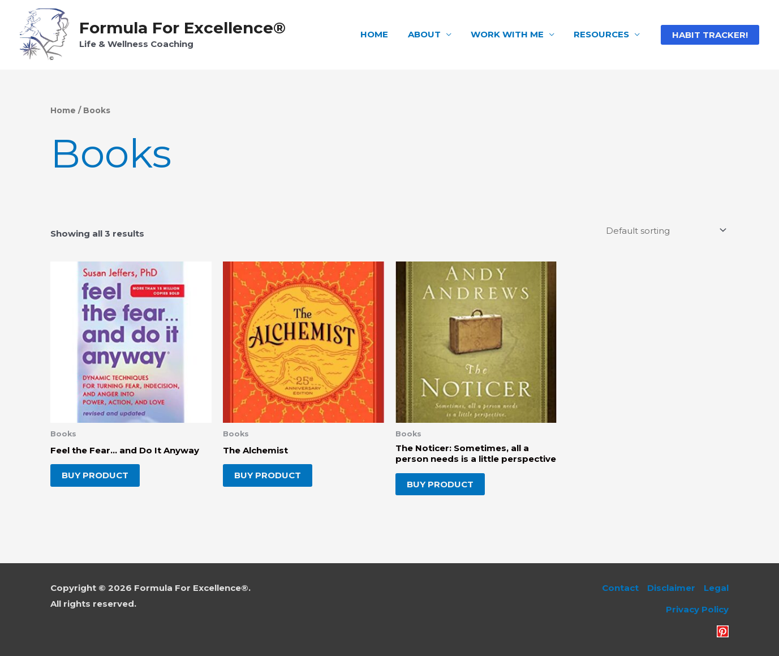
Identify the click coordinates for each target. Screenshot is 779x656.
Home (63, 110)
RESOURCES (602, 34)
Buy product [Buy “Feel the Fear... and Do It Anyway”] (95, 475)
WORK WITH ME (510, 34)
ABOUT (430, 34)
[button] (710, 35)
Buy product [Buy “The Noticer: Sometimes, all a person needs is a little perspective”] (440, 484)
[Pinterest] (723, 631)
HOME (383, 34)
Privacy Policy (697, 609)
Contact (620, 587)
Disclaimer (671, 587)
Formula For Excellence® (182, 27)
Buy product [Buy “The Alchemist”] (267, 475)
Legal (716, 587)
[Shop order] (664, 230)
